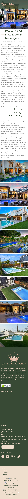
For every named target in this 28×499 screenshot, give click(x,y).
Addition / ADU (8, 480)
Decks (4, 492)
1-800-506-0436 (9, 432)
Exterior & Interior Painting (11, 485)
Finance (11, 496)
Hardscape (9, 484)
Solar (14, 484)
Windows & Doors (10, 482)
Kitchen (7, 478)
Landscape (10, 491)
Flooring (17, 491)
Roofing (16, 480)
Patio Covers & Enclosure (10, 489)
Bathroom (13, 478)
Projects (15, 494)
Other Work (8, 494)
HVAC (4, 491)
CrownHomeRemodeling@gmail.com (13, 436)
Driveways (11, 487)
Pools (17, 492)
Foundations (11, 492)
